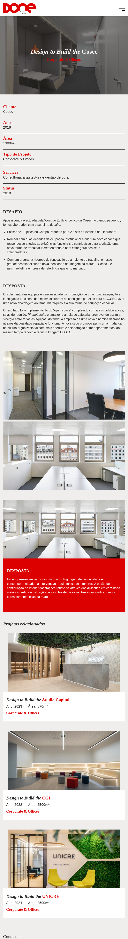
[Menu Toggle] (122, 9)
